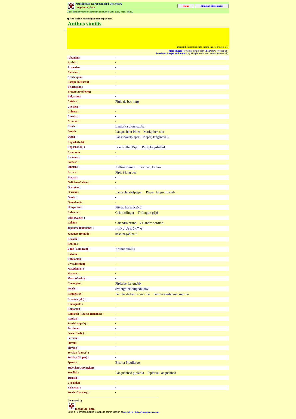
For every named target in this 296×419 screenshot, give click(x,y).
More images (175, 51)
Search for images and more (170, 53)
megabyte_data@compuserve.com (141, 412)
